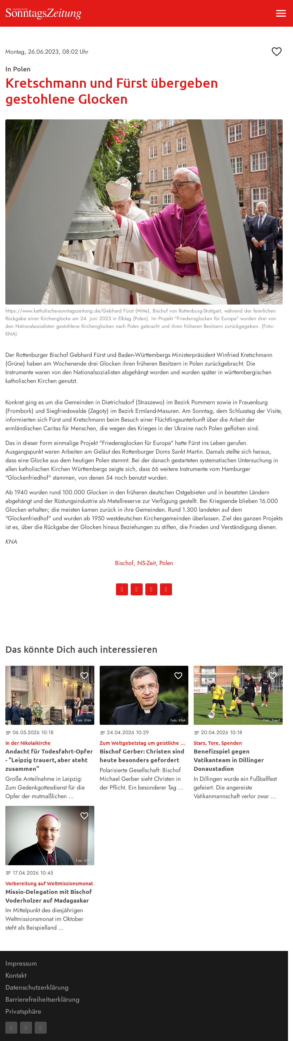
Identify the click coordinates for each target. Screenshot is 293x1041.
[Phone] (41, 1028)
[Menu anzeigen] (281, 13)
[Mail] (26, 1028)
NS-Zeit (146, 563)
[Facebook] (11, 1028)
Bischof (124, 563)
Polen (166, 563)
